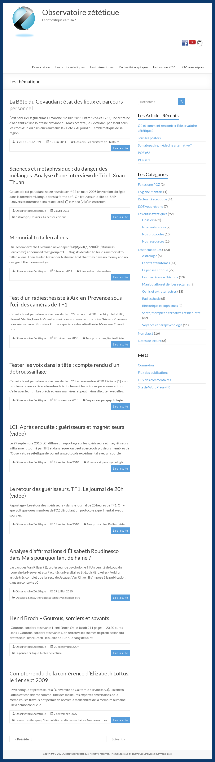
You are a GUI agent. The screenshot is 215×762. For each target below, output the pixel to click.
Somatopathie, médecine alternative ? (165, 145)
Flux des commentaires (154, 380)
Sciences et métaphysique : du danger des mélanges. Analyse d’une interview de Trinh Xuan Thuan (67, 175)
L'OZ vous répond (150, 206)
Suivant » (118, 739)
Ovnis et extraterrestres (95, 271)
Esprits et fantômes (156, 263)
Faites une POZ (164, 67)
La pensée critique (54, 217)
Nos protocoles (96, 338)
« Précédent (23, 739)
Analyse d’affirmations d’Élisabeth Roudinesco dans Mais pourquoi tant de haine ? (64, 554)
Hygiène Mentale (150, 192)
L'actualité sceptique (152, 199)
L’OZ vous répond (193, 67)
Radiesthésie (115, 338)
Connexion (146, 365)
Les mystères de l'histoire (103, 142)
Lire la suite (120, 148)
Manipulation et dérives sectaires (64, 720)
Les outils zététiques (70, 67)
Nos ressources (97, 720)
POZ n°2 (144, 152)
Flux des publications (153, 372)
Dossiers (79, 142)
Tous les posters (149, 138)
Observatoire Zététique (31, 210)
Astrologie (22, 217)
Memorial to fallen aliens (38, 237)
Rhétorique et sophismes (160, 306)
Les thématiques (102, 67)
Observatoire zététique (80, 12)
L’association (41, 67)
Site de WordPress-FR (154, 387)
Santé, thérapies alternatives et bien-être (54, 597)
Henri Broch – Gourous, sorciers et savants (59, 618)
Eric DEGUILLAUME (29, 142)
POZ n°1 (144, 160)
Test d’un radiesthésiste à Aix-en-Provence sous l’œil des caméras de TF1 (65, 301)
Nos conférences (154, 227)
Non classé (145, 333)
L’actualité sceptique (133, 67)
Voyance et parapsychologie (104, 400)
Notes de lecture (51, 653)
